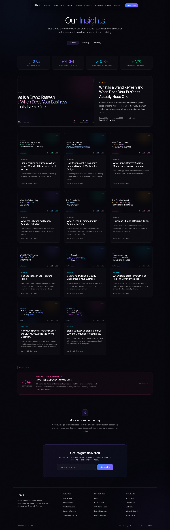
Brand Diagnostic (100, 511)
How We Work (68, 502)
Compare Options (69, 511)
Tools (88, 5)
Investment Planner (70, 515)
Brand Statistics (100, 515)
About (108, 5)
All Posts (72, 43)
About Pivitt (130, 498)
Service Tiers (67, 498)
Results (78, 5)
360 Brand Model (100, 507)
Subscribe (105, 467)
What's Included (69, 507)
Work (69, 5)
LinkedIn (129, 507)
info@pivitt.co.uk (132, 511)
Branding (85, 43)
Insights (99, 5)
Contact (117, 5)
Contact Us (130, 502)
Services (59, 5)
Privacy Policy (131, 515)
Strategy (97, 43)
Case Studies (99, 502)
